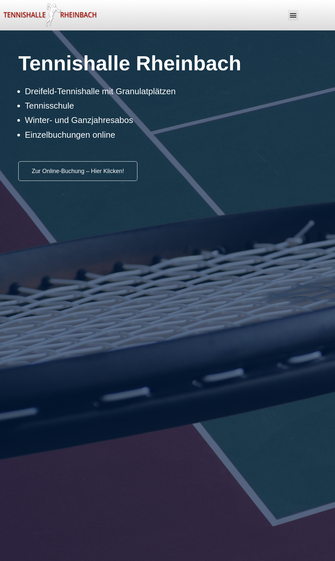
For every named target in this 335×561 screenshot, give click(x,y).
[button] (293, 15)
